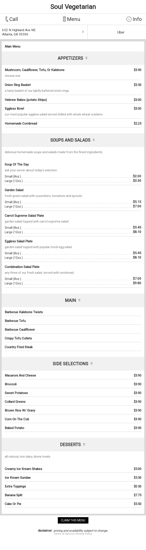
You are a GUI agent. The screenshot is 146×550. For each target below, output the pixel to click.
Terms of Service (64, 533)
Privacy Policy (84, 533)
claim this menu (73, 520)
